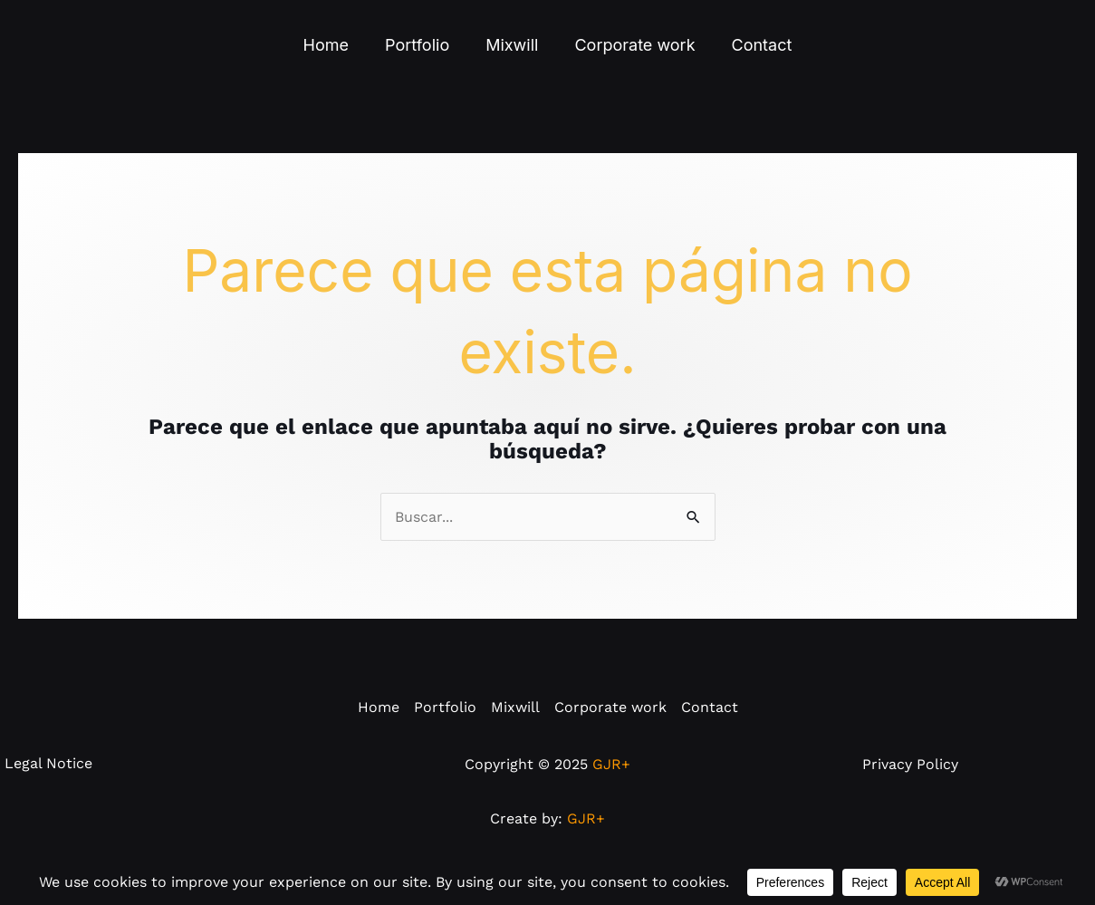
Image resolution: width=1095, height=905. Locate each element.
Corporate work (634, 44)
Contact (762, 44)
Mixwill (511, 44)
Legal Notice (48, 785)
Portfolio (417, 44)
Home (326, 44)
